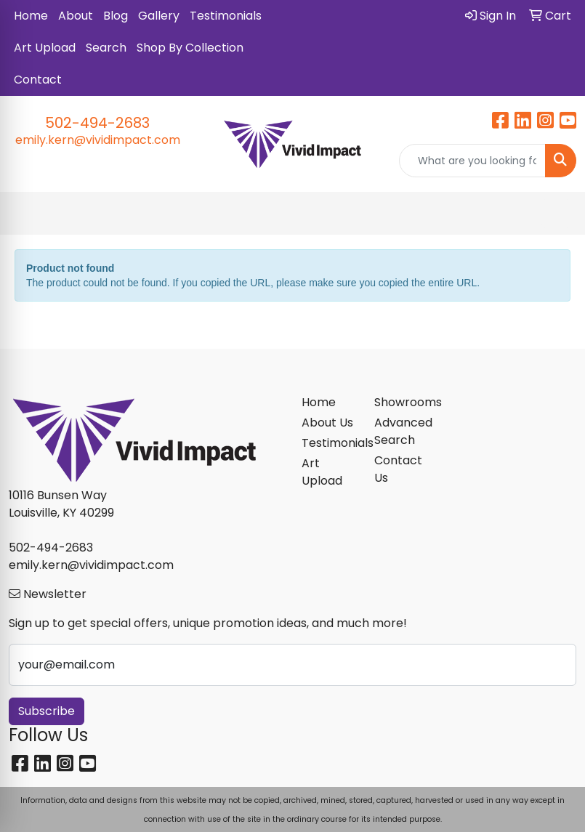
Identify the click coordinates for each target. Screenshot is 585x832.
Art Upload (45, 47)
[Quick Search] (472, 160)
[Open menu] (555, 213)
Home (31, 15)
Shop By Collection (190, 47)
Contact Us (398, 469)
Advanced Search (402, 431)
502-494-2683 (97, 123)
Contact (38, 79)
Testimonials (226, 15)
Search (106, 47)
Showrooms (402, 402)
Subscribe (46, 711)
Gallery (158, 15)
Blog (115, 15)
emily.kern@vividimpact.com (97, 140)
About (75, 15)
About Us (327, 422)
